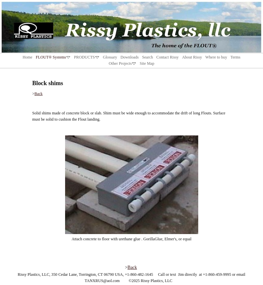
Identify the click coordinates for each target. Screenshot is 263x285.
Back (39, 93)
